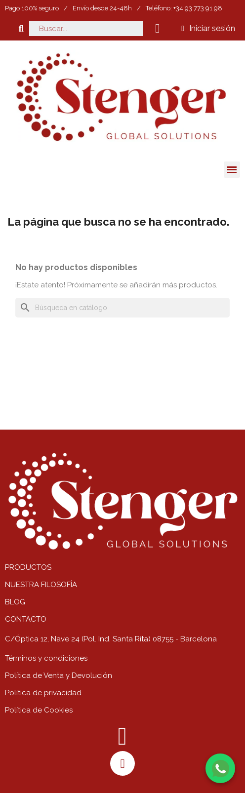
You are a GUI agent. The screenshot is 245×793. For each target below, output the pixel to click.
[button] (21, 28)
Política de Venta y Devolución (58, 675)
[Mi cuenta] (208, 28)
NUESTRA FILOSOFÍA (41, 584)
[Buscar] (122, 307)
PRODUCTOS (28, 567)
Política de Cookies (39, 710)
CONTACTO (25, 619)
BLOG (15, 601)
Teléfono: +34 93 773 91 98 (184, 8)
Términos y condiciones (46, 658)
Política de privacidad (43, 692)
